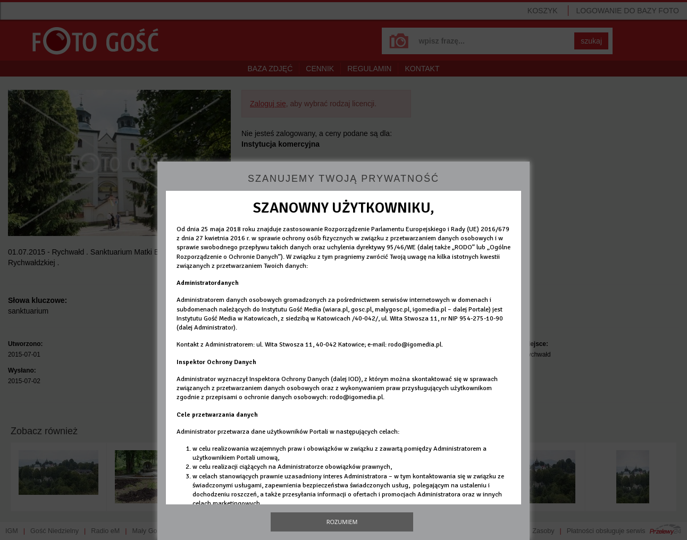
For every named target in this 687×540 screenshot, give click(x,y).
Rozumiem (342, 522)
